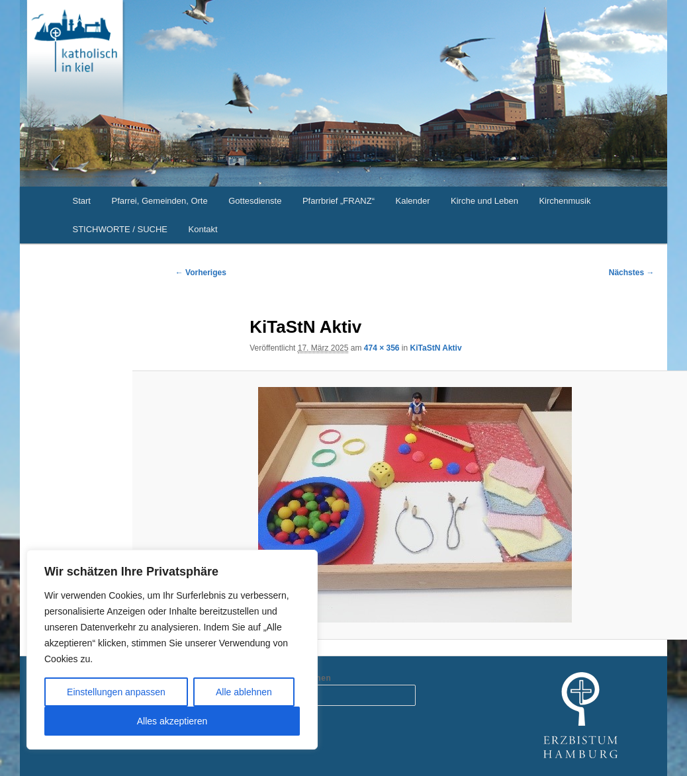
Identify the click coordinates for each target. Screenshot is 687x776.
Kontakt (203, 229)
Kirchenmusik (564, 201)
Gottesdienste (254, 201)
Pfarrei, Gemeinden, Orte (159, 201)
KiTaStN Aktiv (436, 348)
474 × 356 (382, 348)
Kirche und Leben (484, 201)
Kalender (412, 201)
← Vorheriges (200, 272)
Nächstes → (632, 272)
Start (82, 201)
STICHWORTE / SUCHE (120, 229)
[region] (172, 650)
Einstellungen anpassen (116, 692)
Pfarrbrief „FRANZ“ (338, 201)
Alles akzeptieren (172, 721)
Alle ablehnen (244, 692)
